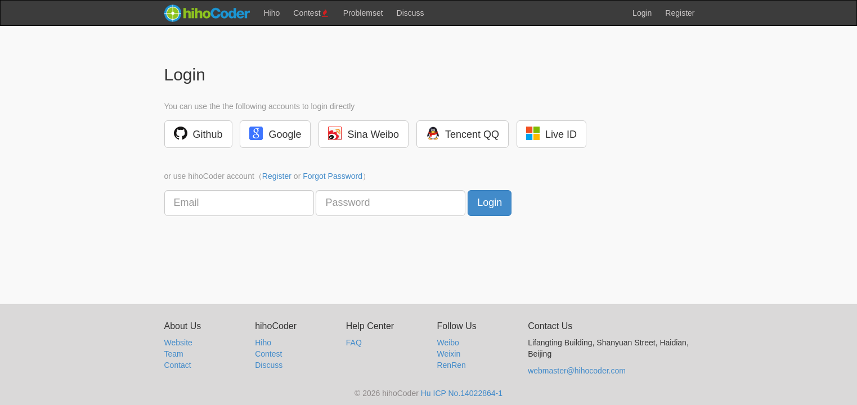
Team (173, 353)
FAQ (354, 342)
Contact (177, 365)
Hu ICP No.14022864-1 (461, 393)
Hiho (272, 12)
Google (275, 133)
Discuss (410, 12)
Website (178, 342)
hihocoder (206, 13)
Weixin (448, 353)
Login (642, 12)
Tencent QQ (462, 133)
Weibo (448, 342)
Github (198, 133)
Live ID (551, 133)
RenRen (451, 365)
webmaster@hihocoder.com (577, 370)
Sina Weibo (363, 133)
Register (679, 12)
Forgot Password (332, 176)
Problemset (363, 12)
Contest (311, 13)
